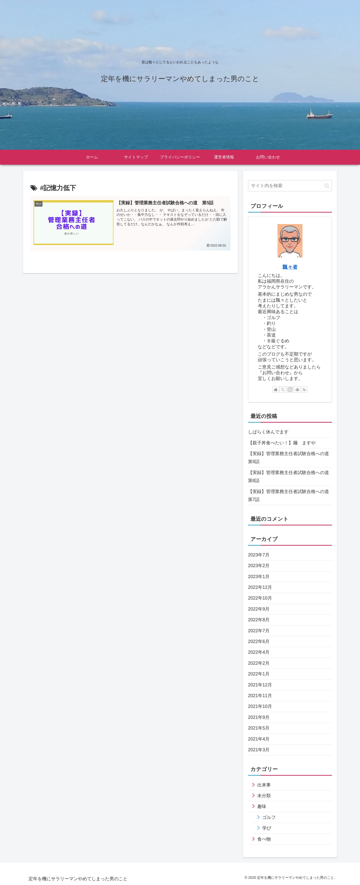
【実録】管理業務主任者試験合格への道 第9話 (290, 457)
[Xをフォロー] (283, 389)
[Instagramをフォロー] (290, 389)
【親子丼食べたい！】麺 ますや (282, 442)
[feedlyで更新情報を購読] (297, 389)
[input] (290, 185)
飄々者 (290, 267)
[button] (326, 186)
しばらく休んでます (268, 431)
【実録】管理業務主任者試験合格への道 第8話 (290, 476)
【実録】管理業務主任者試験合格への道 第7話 (290, 495)
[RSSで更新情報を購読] (304, 389)
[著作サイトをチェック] (275, 389)
